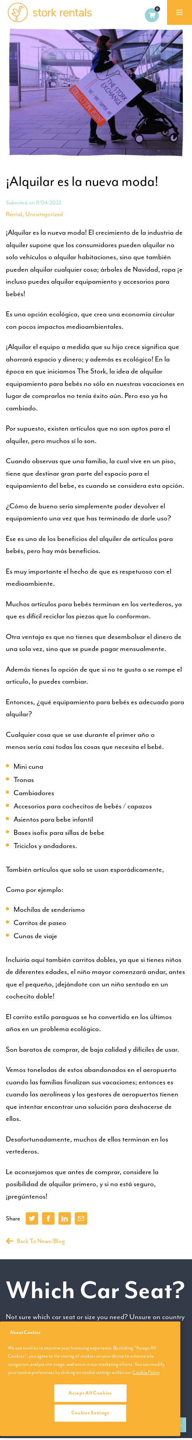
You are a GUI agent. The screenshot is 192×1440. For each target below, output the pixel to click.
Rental (14, 214)
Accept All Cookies (90, 1393)
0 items (152, 15)
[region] (90, 1378)
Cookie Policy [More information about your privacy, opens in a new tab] (146, 1372)
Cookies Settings (90, 1413)
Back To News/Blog (35, 1241)
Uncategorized (44, 214)
